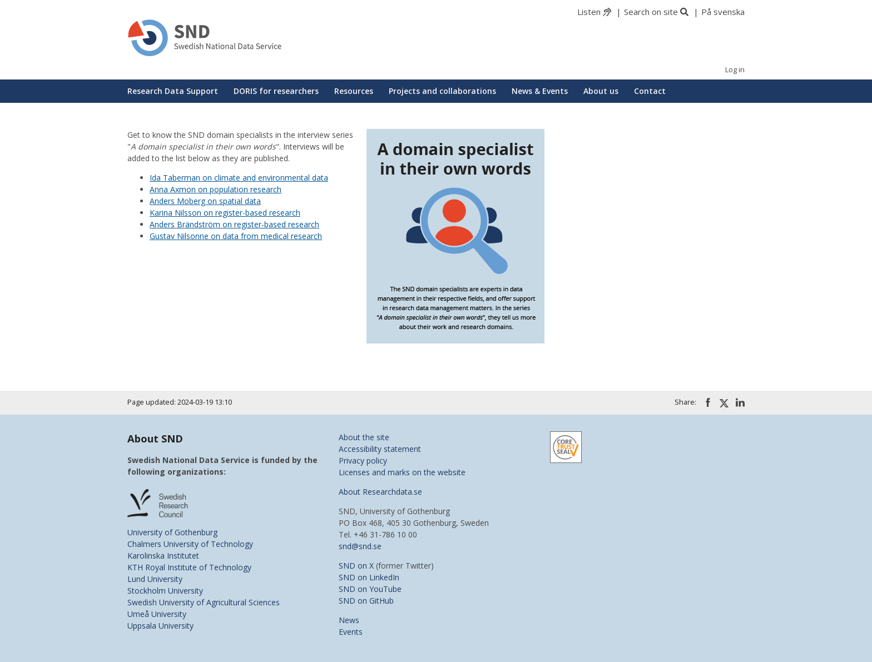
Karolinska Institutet (163, 555)
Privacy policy (363, 460)
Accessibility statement (380, 449)
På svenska (723, 11)
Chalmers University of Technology (190, 544)
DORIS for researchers (276, 91)
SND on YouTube (370, 589)
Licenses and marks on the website (402, 472)
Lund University (154, 579)
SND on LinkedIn (369, 577)
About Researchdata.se (380, 491)
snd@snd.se (360, 546)
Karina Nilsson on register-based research (225, 212)
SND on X (356, 565)
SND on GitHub (366, 600)
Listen (589, 11)
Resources (353, 91)
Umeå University (156, 614)
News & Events (540, 91)
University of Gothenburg (172, 532)
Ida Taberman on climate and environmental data (239, 177)
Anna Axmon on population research (215, 189)
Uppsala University (160, 625)
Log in (735, 69)
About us (600, 91)
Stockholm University (165, 590)
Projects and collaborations (442, 91)
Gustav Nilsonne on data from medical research (236, 236)
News (349, 620)
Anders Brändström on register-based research (234, 224)
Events (351, 631)
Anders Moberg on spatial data (205, 201)
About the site (364, 437)
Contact (650, 91)
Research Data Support (172, 91)
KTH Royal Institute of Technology (189, 567)
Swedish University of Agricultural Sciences (203, 602)
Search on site (651, 11)
